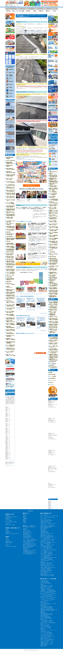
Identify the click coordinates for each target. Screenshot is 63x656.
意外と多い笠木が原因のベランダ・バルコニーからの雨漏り (48, 593)
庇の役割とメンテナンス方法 (44, 601)
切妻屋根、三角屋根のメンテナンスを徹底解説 (47, 586)
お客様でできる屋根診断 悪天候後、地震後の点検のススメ (49, 567)
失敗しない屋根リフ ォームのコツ (45, 534)
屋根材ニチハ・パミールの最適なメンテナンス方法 (47, 544)
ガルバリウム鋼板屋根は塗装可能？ (45, 556)
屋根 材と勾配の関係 (43, 605)
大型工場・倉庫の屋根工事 (26, 537)
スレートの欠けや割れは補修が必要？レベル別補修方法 (48, 539)
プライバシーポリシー (8, 543)
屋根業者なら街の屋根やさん (9, 542)
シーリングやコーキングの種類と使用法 (46, 626)
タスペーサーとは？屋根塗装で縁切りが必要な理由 (47, 592)
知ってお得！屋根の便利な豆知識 (45, 582)
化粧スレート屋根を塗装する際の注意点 (46, 543)
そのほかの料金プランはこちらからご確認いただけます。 (25, 159)
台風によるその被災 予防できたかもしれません (47, 572)
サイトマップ (7, 545)
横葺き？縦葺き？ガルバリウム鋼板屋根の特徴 (47, 553)
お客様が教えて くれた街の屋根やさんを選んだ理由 (12, 533)
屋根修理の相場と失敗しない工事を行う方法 (46, 535)
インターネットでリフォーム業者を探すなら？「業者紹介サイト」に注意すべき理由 (49, 523)
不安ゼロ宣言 (7, 519)
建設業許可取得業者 (8, 541)
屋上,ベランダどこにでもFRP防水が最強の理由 (47, 594)
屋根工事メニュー (25, 528)
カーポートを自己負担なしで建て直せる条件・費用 (29, 539)
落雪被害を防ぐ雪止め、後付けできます (46, 564)
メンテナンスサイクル (43, 518)
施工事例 (35, 8)
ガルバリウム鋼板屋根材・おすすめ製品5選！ (46, 552)
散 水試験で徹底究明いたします (27, 533)
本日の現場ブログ (8, 531)
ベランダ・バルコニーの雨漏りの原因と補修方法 (47, 598)
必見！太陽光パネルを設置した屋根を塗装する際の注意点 (48, 542)
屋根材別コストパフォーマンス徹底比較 (46, 627)
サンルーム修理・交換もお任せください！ (28, 542)
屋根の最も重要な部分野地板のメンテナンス (46, 625)
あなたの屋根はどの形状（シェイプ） (45, 604)
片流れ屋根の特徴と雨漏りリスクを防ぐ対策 (46, 585)
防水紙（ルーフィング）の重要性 (45, 624)
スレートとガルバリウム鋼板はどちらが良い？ (47, 548)
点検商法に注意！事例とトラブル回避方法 (46, 522)
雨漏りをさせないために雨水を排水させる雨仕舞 (47, 608)
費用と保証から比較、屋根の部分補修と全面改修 (47, 536)
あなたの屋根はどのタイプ (44, 580)
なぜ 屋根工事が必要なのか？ (44, 532)
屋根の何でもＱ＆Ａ (8, 532)
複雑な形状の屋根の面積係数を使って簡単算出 (47, 613)
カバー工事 (44, 87)
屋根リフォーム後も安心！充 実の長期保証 (11, 521)
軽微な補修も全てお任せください (27, 531)
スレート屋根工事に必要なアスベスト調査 (46, 621)
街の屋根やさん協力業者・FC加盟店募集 (11, 546)
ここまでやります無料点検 (26, 530)
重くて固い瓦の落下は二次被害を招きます (46, 569)
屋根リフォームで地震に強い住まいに (28, 535)
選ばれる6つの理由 (8, 517)
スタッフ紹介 (7, 539)
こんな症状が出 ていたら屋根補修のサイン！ (46, 568)
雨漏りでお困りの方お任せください (27, 532)
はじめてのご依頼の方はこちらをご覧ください (29, 527)
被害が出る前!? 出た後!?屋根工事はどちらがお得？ (47, 533)
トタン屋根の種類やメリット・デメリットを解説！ (47, 540)
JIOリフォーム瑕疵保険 (9, 520)
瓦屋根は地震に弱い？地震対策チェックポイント (47, 562)
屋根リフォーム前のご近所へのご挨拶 (45, 519)
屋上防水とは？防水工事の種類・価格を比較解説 (47, 596)
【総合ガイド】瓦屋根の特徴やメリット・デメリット (47, 560)
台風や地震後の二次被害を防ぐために (45, 571)
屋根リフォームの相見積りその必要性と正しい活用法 (47, 517)
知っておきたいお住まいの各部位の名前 (46, 583)
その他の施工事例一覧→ (43, 313)
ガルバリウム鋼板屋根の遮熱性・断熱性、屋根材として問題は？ (49, 557)
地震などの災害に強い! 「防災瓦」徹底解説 (46, 563)
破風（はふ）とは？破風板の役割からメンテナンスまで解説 (48, 603)
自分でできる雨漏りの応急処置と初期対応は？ (47, 606)
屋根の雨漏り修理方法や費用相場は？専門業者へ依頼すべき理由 (49, 609)
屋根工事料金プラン (25, 529)
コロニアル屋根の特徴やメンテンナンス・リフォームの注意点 (49, 550)
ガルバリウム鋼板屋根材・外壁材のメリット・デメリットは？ (49, 554)
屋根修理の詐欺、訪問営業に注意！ (45, 521)
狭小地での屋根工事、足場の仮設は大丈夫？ (46, 546)
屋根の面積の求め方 (43, 612)
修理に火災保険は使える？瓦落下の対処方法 (46, 570)
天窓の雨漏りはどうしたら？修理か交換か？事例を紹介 (48, 590)
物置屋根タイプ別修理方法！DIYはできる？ (28, 541)
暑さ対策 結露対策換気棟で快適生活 (45, 616)
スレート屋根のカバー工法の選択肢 (45, 538)
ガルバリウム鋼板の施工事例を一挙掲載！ (46, 547)
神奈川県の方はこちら (20, 292)
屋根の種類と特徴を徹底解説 (44, 581)
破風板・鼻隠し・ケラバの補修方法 (45, 588)
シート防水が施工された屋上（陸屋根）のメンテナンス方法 (48, 595)
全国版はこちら (42, 292)
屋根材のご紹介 (43, 611)
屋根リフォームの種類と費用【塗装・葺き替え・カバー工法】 (49, 537)
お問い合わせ (53, 8)
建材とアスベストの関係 (44, 623)
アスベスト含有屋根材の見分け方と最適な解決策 (47, 620)
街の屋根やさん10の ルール (9, 518)
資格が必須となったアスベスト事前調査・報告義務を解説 (48, 622)
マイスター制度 (8, 522)
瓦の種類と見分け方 (43, 619)
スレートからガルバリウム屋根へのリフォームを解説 (47, 549)
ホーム (9, 8)
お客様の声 (18, 8)
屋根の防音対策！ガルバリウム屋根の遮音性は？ (47, 559)
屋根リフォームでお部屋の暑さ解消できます (46, 617)
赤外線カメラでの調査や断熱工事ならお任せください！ (30, 540)
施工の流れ (27, 8)
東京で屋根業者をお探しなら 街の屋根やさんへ (12, 516)
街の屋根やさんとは (8, 515)
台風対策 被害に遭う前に (26, 534)
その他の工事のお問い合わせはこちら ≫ (31, 185)
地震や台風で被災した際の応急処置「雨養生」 (47, 614)
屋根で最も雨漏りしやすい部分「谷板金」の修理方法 (47, 610)
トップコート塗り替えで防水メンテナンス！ (46, 600)
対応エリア (7, 540)
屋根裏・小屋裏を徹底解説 (44, 615)
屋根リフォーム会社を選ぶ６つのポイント (46, 566)
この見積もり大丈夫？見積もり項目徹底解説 (46, 520)
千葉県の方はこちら (31, 292)
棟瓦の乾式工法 (43, 561)
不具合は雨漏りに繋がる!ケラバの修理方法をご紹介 (47, 589)
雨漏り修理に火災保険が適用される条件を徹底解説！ (47, 574)
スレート (22, 26)
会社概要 (44, 8)
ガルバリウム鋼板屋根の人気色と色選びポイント (47, 558)
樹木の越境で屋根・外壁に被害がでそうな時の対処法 (47, 565)
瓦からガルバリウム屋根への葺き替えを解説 (46, 555)
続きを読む (38, 230)
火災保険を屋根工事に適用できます (27, 536)
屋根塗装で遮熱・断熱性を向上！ (45, 531)
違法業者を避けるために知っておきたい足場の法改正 (47, 575)
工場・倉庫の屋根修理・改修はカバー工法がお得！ (29, 543)
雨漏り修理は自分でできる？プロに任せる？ (46, 587)
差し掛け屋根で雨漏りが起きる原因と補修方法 (47, 607)
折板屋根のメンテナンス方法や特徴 (45, 541)
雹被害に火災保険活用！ (44, 573)
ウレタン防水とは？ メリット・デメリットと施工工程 (48, 599)
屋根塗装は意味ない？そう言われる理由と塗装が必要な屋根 (48, 591)
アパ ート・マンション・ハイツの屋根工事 (28, 538)
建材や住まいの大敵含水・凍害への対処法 (46, 618)
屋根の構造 (42, 584)
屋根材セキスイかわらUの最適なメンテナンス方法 (47, 545)
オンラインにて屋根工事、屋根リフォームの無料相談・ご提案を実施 (49, 516)
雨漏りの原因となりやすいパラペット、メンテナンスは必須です (49, 597)
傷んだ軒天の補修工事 (43, 602)
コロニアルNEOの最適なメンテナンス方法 (46, 551)
